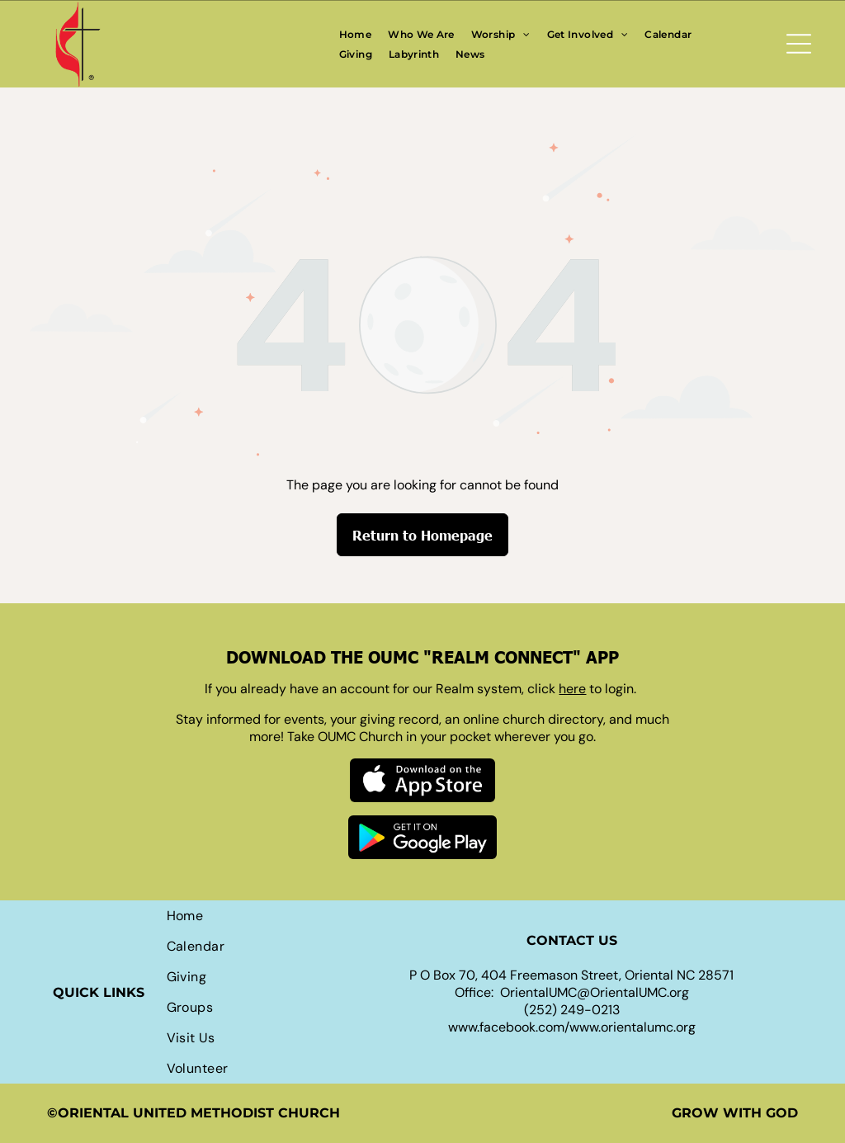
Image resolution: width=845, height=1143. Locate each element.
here (572, 688)
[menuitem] (355, 34)
